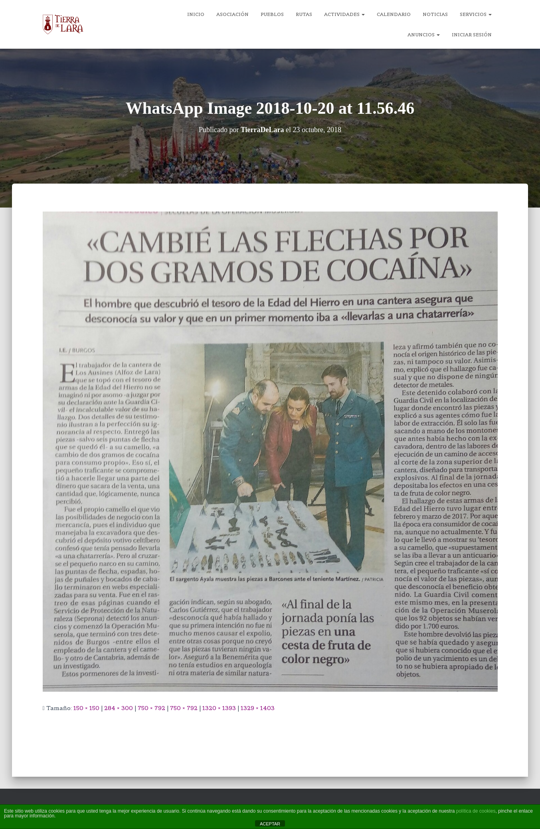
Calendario (394, 14)
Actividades (344, 14)
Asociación (232, 14)
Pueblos (272, 14)
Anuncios (423, 35)
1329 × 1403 (258, 708)
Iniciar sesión (472, 35)
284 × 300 (118, 708)
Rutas (304, 14)
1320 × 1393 (219, 708)
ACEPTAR (270, 823)
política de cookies (476, 811)
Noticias (435, 14)
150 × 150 (86, 708)
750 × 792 (151, 708)
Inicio (195, 14)
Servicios (476, 14)
